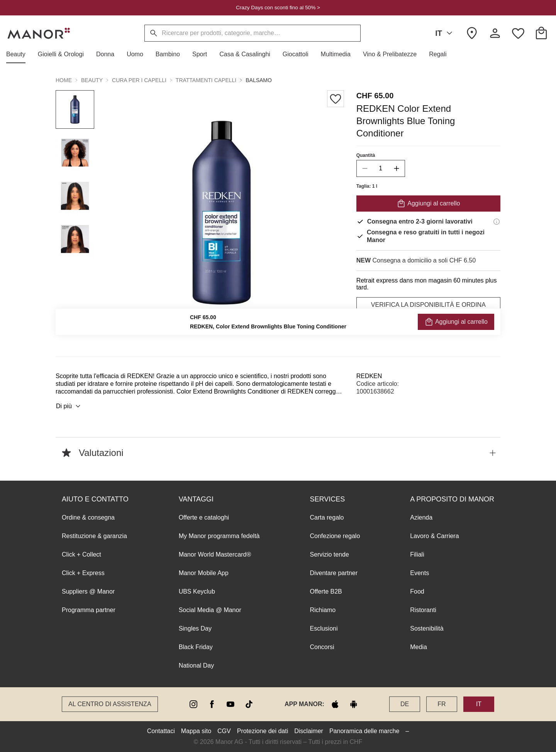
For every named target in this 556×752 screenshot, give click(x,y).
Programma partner (88, 610)
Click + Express (83, 573)
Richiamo (323, 610)
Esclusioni (323, 628)
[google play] (353, 704)
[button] (19, 54)
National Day (196, 665)
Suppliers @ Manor (88, 591)
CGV (224, 731)
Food (417, 591)
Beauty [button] (92, 80)
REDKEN (369, 376)
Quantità (365, 155)
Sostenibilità (426, 628)
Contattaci (161, 731)
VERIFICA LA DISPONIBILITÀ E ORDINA (428, 304)
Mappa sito (196, 731)
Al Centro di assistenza (109, 704)
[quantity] (380, 168)
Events (419, 573)
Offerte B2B (326, 591)
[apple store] (335, 704)
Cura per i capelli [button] (139, 80)
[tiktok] (249, 704)
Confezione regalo (335, 536)
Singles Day (195, 628)
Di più (69, 406)
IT (445, 33)
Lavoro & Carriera (434, 536)
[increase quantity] (396, 168)
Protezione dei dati (262, 731)
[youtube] (230, 704)
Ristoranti (423, 610)
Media (418, 647)
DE (404, 704)
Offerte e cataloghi (204, 517)
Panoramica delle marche (364, 731)
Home (64, 80)
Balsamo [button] (259, 80)
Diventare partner (334, 573)
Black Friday (196, 647)
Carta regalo (327, 517)
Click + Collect (81, 554)
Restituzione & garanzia (94, 536)
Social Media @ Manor (210, 610)
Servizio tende (329, 554)
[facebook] (212, 704)
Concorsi (322, 647)
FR (441, 704)
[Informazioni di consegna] (496, 221)
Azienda (421, 517)
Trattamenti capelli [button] (206, 80)
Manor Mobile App (204, 573)
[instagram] (193, 704)
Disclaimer (308, 731)
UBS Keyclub (197, 591)
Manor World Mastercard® (215, 554)
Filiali (417, 554)
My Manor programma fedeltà (219, 536)
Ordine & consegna (88, 517)
